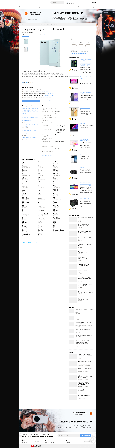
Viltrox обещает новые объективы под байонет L (83, 335)
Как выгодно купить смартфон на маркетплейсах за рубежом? (85, 219)
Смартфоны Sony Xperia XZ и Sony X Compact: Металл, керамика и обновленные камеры (31, 119)
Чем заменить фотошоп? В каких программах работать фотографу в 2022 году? (85, 363)
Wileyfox (56, 206)
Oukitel (55, 162)
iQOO (40, 186)
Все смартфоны (58, 230)
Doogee (24, 226)
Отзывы (42, 35)
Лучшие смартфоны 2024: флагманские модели (84, 298)
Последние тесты (74, 57)
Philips (55, 170)
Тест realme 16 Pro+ (85, 108)
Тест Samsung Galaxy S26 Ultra (85, 93)
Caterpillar (25, 214)
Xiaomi (55, 210)
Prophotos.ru (90, 446)
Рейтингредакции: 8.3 (75, 150)
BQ (23, 210)
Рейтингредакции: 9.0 (75, 134)
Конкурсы (93, 7)
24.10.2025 (80, 234)
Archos (24, 186)
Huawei (24, 170)
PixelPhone (57, 174)
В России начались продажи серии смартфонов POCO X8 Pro (83, 317)
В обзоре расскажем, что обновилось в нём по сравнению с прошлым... (86, 97)
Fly (23, 230)
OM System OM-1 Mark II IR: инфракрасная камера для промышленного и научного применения (82, 343)
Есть (81, 46)
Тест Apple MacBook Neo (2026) (86, 77)
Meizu (40, 206)
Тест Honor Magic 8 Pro (85, 154)
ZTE (54, 222)
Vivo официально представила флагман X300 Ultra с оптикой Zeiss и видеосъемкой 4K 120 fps (83, 324)
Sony (23, 174)
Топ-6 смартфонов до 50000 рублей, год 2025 (85, 231)
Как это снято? (81, 358)
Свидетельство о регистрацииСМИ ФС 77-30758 (52, 441)
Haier (39, 162)
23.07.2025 (80, 247)
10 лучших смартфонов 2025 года (85, 245)
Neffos (40, 222)
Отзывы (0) (74, 53)
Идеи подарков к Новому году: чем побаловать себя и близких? (85, 279)
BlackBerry (26, 198)
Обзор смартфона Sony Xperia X (30, 137)
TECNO (55, 190)
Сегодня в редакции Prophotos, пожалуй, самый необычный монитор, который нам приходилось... (85, 146)
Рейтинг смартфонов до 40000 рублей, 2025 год (84, 258)
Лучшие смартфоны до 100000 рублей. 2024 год (84, 225)
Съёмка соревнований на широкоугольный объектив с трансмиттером (85, 356)
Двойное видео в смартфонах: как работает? (85, 389)
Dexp (24, 218)
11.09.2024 (80, 227)
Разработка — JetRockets (68, 446)
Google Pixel (26, 234)
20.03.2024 (80, 300)
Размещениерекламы (25, 441)
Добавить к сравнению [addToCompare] (78, 39)
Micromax (41, 210)
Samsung (25, 166)
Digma (24, 222)
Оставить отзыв (82, 53)
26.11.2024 (80, 295)
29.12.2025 (80, 253)
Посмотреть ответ (48, 89)
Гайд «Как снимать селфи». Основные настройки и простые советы (84, 383)
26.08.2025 (80, 240)
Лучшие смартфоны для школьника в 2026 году (83, 251)
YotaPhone (56, 218)
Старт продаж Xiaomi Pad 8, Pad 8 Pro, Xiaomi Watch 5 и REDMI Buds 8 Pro (84, 311)
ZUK (54, 226)
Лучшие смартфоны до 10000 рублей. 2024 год (85, 285)
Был (74, 46)
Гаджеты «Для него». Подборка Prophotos (83, 271)
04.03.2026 (80, 267)
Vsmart (55, 202)
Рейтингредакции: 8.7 (75, 103)
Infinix (40, 182)
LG (39, 202)
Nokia (40, 226)
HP (39, 174)
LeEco (40, 194)
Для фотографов (88, 441)
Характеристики (34, 35)
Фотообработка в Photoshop (84, 365)
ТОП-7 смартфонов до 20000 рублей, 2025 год (85, 238)
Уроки (80, 7)
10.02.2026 (80, 221)
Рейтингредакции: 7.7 (75, 88)
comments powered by (29, 242)
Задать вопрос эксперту (31, 101)
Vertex (55, 194)
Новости (55, 7)
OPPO (40, 234)
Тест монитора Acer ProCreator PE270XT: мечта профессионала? (86, 184)
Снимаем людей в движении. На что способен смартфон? (85, 369)
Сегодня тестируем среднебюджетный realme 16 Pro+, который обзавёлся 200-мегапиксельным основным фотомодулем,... (86, 114)
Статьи (67, 7)
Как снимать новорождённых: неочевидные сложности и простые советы (85, 397)
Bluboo (24, 206)
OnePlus (40, 230)
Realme (55, 182)
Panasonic (56, 166)
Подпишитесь (69, 2)
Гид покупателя (39, 7)
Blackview (25, 202)
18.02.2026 (80, 273)
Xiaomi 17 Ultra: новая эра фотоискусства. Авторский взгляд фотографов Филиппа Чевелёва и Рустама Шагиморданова (85, 62)
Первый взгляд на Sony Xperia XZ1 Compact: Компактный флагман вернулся (30, 132)
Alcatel (24, 178)
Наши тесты (23, 7)
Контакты (37, 441)
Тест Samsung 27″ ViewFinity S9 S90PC (85, 139)
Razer (55, 178)
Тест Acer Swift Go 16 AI (86, 123)
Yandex (55, 214)
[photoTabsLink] (26, 41)
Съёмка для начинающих (83, 371)
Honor (40, 170)
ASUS (24, 194)
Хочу (88, 46)
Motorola (41, 218)
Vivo (54, 198)
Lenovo (40, 198)
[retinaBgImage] (73, 219)
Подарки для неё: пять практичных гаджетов (83, 264)
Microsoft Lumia (43, 214)
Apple (24, 162)
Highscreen (41, 166)
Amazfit (25, 182)
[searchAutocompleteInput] (58, 2)
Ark (23, 190)
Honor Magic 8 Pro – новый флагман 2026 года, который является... (86, 158)
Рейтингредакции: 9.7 (75, 70)
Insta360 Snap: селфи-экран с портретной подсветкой (82, 330)
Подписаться (87, 435)
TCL (54, 186)
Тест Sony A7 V (83, 167)
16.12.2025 (80, 281)
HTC (39, 178)
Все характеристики (47, 155)
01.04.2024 (80, 287)
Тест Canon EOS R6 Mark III (86, 199)
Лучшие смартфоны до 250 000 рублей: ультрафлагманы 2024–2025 (85, 292)
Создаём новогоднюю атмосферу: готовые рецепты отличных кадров (85, 376)
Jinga (39, 190)
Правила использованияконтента (72, 441)
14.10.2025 (80, 260)
